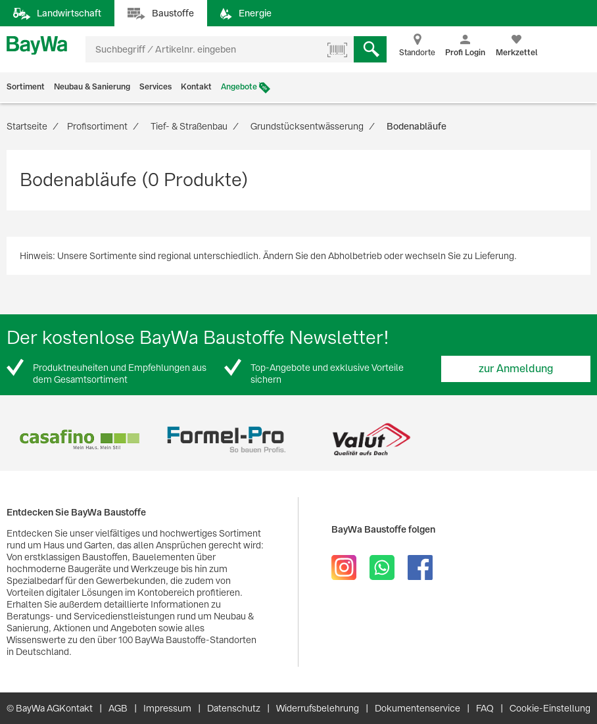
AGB (118, 708)
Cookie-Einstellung (550, 708)
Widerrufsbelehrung (317, 708)
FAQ (485, 708)
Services (155, 87)
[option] (80, 440)
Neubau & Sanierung (92, 87)
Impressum (167, 708)
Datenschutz (233, 708)
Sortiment (26, 87)
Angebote (239, 87)
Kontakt (196, 87)
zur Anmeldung (516, 368)
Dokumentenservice (417, 708)
